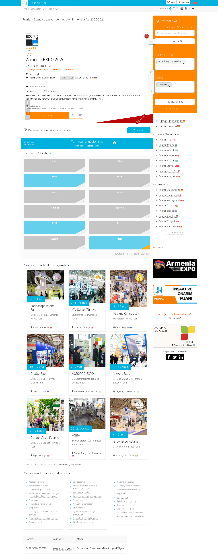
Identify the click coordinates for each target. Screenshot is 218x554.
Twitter (161, 489)
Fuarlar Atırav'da (36, 162)
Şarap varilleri (80, 420)
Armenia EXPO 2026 (112, 38)
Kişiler (26, 514)
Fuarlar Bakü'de (36, 146)
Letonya (91, 367)
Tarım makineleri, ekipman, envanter (89, 431)
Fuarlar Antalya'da (37, 178)
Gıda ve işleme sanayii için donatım (175, 429)
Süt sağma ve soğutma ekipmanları (132, 408)
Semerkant (126, 301)
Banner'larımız (29, 517)
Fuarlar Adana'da (37, 157)
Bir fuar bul (43, 319)
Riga (82, 367)
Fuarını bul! (34, 4)
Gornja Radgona (129, 365)
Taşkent (165, 303)
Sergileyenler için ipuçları (107, 489)
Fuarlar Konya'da (37, 167)
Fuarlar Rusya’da (75, 513)
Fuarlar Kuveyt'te (36, 217)
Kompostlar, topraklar (170, 421)
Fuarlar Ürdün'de (36, 207)
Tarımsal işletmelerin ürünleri (86, 416)
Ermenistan (154, 56)
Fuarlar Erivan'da (37, 127)
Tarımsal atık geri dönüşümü (86, 402)
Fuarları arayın (103, 502)
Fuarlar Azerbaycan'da (39, 202)
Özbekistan (178, 303)
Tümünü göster (43, 234)
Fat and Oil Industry (168, 220)
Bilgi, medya (166, 406)
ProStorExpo (88, 283)
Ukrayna (172, 239)
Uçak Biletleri (102, 517)
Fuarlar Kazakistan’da (77, 509)
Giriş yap (183, 104)
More (185, 73)
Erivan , (142, 56)
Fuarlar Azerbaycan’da (77, 518)
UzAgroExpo (169, 283)
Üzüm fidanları (124, 420)
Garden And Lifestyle (87, 344)
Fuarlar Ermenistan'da (40, 122)
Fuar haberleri (103, 505)
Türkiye (94, 239)
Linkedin (161, 492)
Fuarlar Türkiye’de (75, 488)
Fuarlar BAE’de (73, 526)
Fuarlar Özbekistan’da (77, 497)
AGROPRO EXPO (127, 278)
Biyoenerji (165, 417)
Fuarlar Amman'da (37, 172)
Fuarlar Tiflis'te (36, 141)
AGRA (123, 344)
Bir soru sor (131, 492)
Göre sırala (163, 10)
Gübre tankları (124, 412)
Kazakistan (177, 367)
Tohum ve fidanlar (82, 434)
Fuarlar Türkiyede (37, 223)
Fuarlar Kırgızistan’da (77, 522)
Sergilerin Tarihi (103, 508)
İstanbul (84, 239)
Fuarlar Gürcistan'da (38, 196)
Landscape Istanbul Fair (88, 216)
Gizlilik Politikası (30, 520)
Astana (165, 367)
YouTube (161, 495)
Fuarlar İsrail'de (36, 212)
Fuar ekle (26, 249)
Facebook (161, 486)
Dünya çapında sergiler (107, 511)
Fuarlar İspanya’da (75, 505)
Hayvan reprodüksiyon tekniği (173, 402)
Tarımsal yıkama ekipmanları (173, 398)
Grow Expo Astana (168, 348)
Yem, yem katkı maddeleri (128, 416)
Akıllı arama (28, 498)
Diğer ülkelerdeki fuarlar (77, 530)
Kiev (163, 239)
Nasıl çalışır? (29, 511)
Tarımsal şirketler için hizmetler (130, 431)
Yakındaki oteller (104, 520)
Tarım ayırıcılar (167, 410)
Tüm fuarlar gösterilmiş (132, 116)
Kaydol (100, 492)
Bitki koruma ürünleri (126, 405)
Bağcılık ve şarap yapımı (171, 413)
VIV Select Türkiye (127, 216)
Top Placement (132, 495)
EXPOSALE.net (34, 22)
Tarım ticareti (80, 412)
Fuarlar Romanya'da (38, 228)
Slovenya (125, 367)
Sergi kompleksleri (105, 514)
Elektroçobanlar (124, 394)
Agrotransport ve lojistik (84, 398)
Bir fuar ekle (131, 489)
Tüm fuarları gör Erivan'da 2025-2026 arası (176, 166)
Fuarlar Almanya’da (76, 492)
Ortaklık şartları (133, 486)
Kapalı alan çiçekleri (83, 394)
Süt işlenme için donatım (128, 434)
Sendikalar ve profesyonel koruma (174, 425)
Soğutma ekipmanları (170, 394)
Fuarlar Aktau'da (36, 152)
